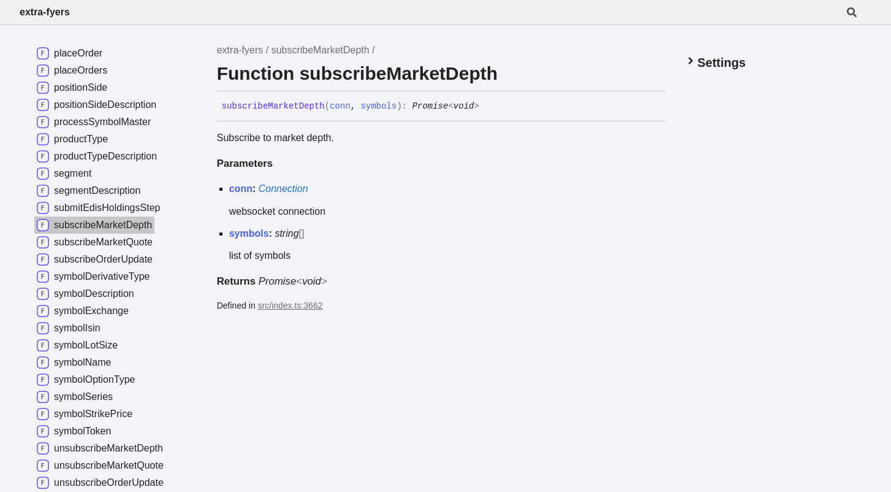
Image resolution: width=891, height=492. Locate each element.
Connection (283, 188)
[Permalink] (488, 106)
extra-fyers (45, 12)
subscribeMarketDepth (320, 50)
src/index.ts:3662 (290, 305)
